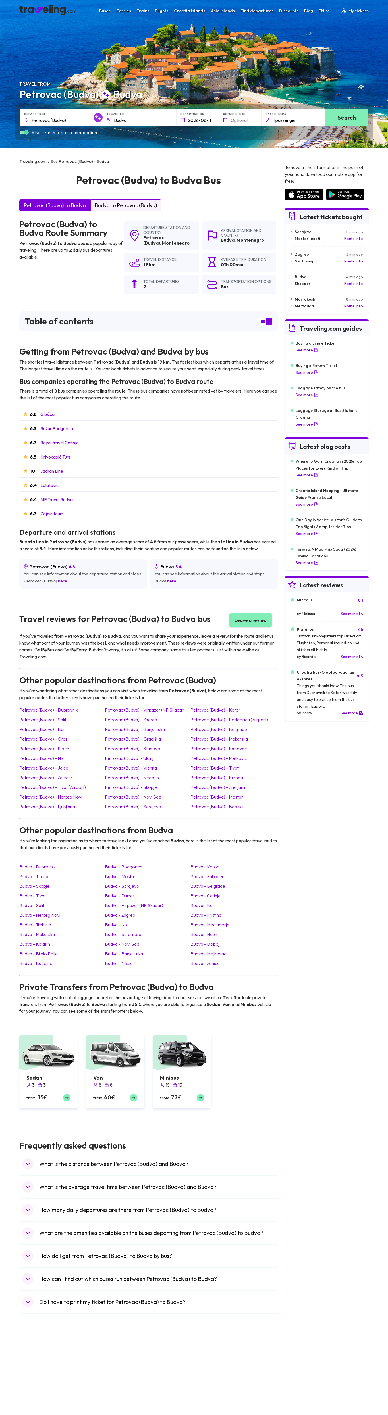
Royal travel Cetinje (59, 442)
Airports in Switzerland (304, 1385)
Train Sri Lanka (210, 1367)
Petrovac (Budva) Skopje (131, 787)
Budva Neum (204, 934)
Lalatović (49, 485)
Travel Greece (35, 1379)
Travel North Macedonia (44, 1367)
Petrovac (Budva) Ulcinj (129, 758)
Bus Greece (119, 1385)
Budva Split (31, 905)
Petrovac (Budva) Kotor (215, 710)
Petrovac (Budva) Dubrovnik (48, 710)
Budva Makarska (37, 934)
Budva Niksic (118, 963)
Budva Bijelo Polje (38, 953)
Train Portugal (210, 1361)
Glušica (47, 414)
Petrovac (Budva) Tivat (214, 768)
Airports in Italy (298, 1391)
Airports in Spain (299, 1361)
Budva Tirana (33, 876)
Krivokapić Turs (55, 457)
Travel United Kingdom (42, 1361)
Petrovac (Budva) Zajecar (45, 777)
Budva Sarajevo (122, 886)
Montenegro (176, 243)
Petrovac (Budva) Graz (43, 739)
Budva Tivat (32, 896)
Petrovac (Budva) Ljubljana (47, 806)
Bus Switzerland (123, 1409)
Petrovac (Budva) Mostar (216, 797)
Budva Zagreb (120, 915)
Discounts (288, 10)
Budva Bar (202, 905)
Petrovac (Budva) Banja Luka (135, 729)
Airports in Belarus (301, 1379)
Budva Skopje (34, 886)
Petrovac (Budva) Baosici (216, 806)
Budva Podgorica (123, 867)
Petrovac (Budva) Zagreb (131, 719)
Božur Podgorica (56, 428)
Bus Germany (121, 1373)
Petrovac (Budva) (153, 240)
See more (307, 350)
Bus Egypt (118, 1397)
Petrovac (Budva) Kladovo (132, 748)
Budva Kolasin (34, 944)
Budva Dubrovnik (37, 867)
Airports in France (300, 1367)
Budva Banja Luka (124, 953)
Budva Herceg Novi (39, 915)
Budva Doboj (204, 944)
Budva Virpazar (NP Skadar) (134, 905)
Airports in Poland (300, 1409)
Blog (308, 10)
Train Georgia (209, 1379)
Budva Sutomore (123, 934)
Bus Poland (119, 1403)
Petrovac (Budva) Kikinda (216, 777)
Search (347, 117)
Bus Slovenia (120, 1379)
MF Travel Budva (56, 499)
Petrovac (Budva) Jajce (43, 768)
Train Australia (210, 1385)
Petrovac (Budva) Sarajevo (133, 806)
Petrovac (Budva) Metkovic (218, 758)
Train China (207, 1373)
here (62, 580)
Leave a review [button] (251, 620)
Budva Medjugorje (209, 925)
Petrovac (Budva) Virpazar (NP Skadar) (145, 710)
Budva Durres (120, 896)
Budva (228, 240)
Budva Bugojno (36, 963)
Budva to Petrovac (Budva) (126, 205)
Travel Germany (36, 1385)
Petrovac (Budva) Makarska (219, 739)
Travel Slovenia (36, 1409)
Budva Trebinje (35, 925)
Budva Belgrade (207, 886)
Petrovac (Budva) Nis (41, 758)
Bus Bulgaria (120, 1367)
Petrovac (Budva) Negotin (132, 777)
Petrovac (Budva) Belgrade (218, 729)
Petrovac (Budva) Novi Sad (133, 797)
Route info (353, 238)
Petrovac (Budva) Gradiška (133, 739)
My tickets (355, 10)
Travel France (34, 1397)
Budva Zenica (205, 963)
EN (324, 10)
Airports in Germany (302, 1397)
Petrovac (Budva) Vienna (131, 768)
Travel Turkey (34, 1391)
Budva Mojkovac (208, 953)
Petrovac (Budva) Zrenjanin (218, 787)
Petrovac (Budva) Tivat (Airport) (52, 787)
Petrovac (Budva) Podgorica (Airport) (229, 719)
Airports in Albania (301, 1403)
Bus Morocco (121, 1361)
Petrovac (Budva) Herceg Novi (50, 797)
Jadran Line (51, 471)
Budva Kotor (204, 867)
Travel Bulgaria (35, 1373)
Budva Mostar (120, 876)
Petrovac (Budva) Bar (42, 729)
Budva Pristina (205, 915)
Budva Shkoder (207, 876)
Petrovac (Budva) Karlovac (218, 748)
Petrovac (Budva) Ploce (44, 748)
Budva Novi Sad (122, 944)
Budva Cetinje (205, 896)
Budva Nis (116, 925)
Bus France (119, 1391)
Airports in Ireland (300, 1373)
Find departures (256, 10)
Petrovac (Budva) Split (42, 719)
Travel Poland (34, 1403)
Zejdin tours (52, 513)
